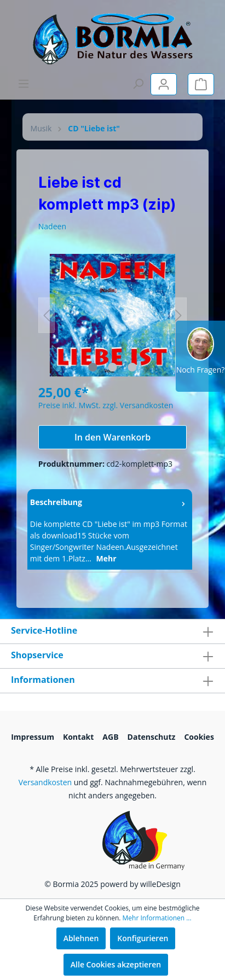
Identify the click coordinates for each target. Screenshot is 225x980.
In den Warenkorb (112, 437)
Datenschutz (152, 737)
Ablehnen (81, 938)
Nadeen (52, 226)
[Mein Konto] (163, 84)
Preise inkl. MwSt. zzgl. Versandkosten (105, 405)
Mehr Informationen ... (157, 918)
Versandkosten (45, 782)
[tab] (109, 529)
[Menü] (23, 83)
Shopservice (37, 655)
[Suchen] (138, 83)
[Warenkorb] (201, 84)
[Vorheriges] (46, 315)
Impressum (32, 737)
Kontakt (78, 737)
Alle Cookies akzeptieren (116, 964)
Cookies (199, 737)
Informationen (43, 680)
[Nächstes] (178, 315)
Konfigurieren (142, 938)
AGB (110, 737)
